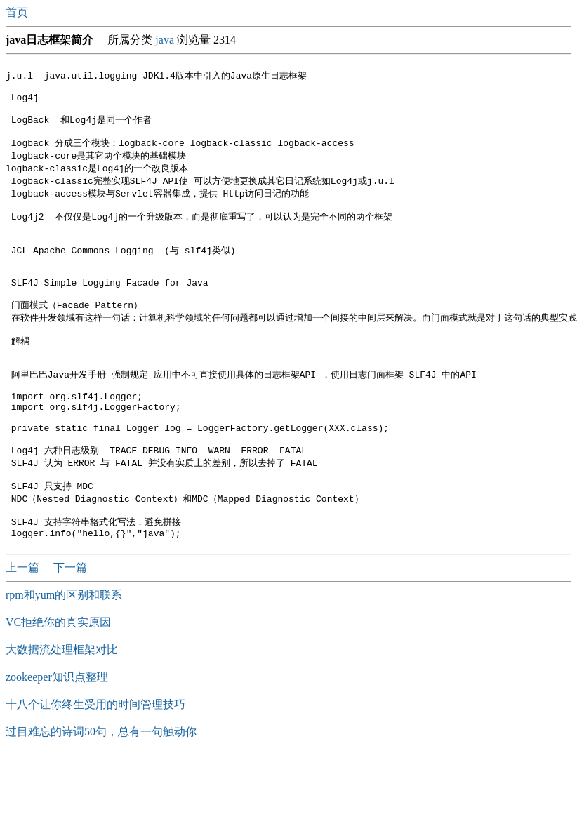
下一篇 (70, 628)
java (164, 40)
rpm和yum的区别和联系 (64, 656)
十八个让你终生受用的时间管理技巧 (95, 765)
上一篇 (24, 628)
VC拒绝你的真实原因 (58, 683)
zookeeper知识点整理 (57, 738)
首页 (18, 12)
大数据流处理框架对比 (62, 711)
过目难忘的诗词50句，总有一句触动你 (101, 793)
